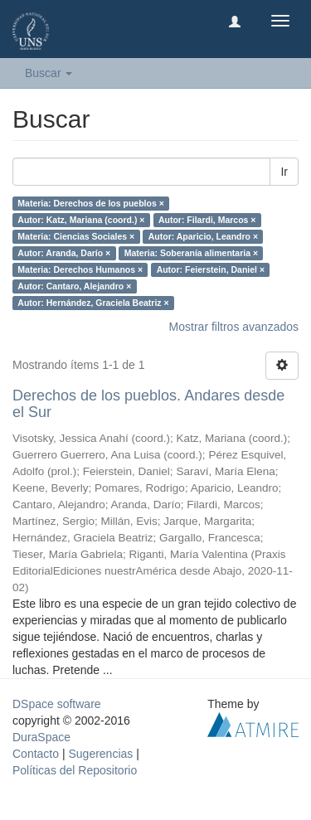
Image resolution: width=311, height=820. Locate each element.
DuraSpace (41, 737)
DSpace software (56, 704)
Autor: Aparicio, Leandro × (203, 236)
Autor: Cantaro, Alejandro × (74, 286)
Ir (284, 171)
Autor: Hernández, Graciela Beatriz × (92, 303)
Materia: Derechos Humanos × (80, 269)
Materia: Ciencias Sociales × (75, 236)
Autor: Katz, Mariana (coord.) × (80, 220)
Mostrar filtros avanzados (234, 326)
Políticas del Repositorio (74, 770)
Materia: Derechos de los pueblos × (90, 203)
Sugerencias (100, 753)
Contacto (35, 753)
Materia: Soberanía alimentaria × (191, 253)
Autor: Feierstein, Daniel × (211, 269)
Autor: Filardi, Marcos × (207, 220)
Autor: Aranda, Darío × (63, 253)
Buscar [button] (48, 73)
